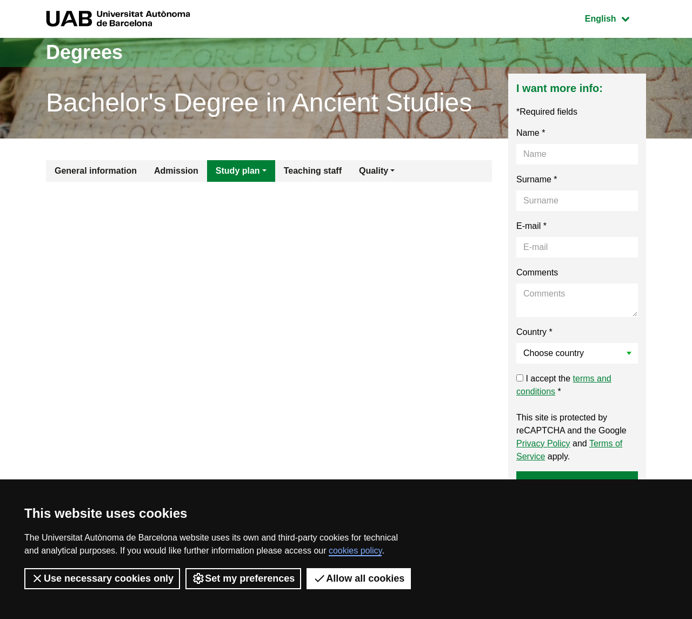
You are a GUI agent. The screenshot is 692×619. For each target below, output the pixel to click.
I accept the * (563, 385)
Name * (530, 132)
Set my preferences (243, 578)
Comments (537, 272)
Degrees (84, 52)
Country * (534, 332)
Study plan (238, 170)
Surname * (536, 179)
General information (96, 170)
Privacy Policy (543, 443)
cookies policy (355, 550)
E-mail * (531, 226)
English (615, 17)
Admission (176, 170)
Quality (373, 170)
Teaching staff (313, 170)
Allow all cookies (358, 578)
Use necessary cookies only (102, 578)
